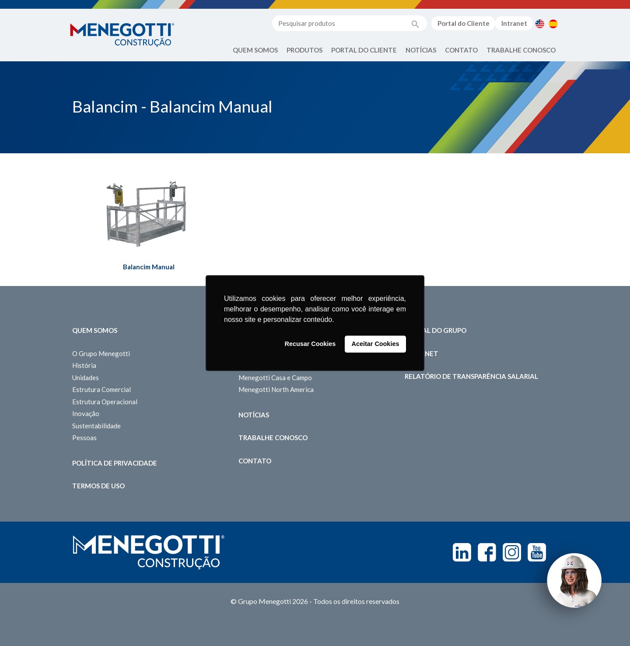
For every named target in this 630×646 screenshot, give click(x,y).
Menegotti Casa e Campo (275, 377)
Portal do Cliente (464, 23)
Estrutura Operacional (104, 402)
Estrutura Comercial (101, 389)
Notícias (421, 50)
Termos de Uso (98, 486)
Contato (461, 50)
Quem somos (94, 330)
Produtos (304, 50)
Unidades (85, 377)
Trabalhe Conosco (521, 50)
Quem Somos (255, 50)
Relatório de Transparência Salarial (471, 376)
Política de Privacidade (114, 463)
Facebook (487, 552)
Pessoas (84, 437)
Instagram (512, 552)
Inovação (85, 413)
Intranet (514, 23)
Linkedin (462, 552)
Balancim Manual (149, 267)
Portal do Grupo (435, 330)
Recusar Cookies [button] (310, 344)
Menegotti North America (276, 389)
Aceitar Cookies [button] (375, 344)
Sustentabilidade (96, 426)
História (84, 365)
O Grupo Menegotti (101, 353)
